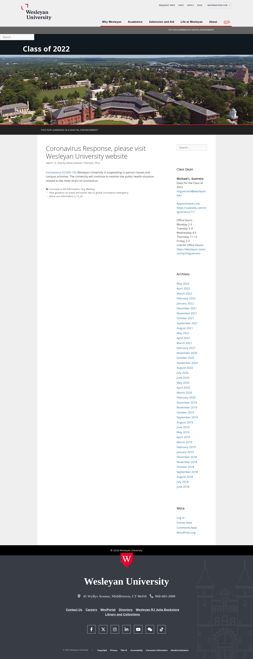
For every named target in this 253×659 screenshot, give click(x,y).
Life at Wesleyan (192, 21)
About (213, 21)
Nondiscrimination (179, 650)
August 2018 (185, 477)
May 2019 (183, 432)
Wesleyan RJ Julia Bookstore (157, 609)
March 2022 (184, 293)
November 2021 (187, 313)
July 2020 (183, 373)
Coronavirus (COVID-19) (61, 172)
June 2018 (183, 487)
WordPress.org (186, 532)
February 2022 (186, 298)
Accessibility (136, 650)
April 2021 (183, 338)
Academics (135, 21)
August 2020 (185, 368)
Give (199, 5)
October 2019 (185, 412)
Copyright (102, 650)
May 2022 (183, 283)
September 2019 (187, 417)
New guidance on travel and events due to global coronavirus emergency (88, 192)
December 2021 (187, 308)
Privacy (113, 650)
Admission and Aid (161, 21)
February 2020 (186, 397)
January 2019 (185, 452)
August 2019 (185, 422)
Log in (180, 518)
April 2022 (183, 288)
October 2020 (185, 358)
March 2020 (184, 392)
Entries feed (184, 522)
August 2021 (185, 328)
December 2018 (187, 457)
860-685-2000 (165, 596)
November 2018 (187, 462)
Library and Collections (122, 614)
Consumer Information (157, 650)
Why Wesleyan (111, 21)
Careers (91, 609)
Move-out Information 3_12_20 (66, 196)
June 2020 (183, 377)
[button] (227, 22)
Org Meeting (88, 189)
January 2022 (185, 303)
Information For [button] (218, 5)
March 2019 (184, 442)
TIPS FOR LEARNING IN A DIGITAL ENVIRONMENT (191, 29)
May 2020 (183, 383)
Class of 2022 (46, 49)
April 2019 (183, 437)
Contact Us (74, 609)
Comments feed (187, 527)
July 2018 (183, 482)
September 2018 (187, 472)
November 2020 (187, 353)
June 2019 (183, 427)
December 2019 (187, 402)
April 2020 (183, 387)
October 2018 (185, 467)
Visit (181, 5)
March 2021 (184, 343)
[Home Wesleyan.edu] (126, 560)
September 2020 (187, 363)
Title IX (123, 650)
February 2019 (186, 447)
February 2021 (186, 348)
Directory (126, 609)
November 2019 (187, 407)
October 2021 (185, 318)
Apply (190, 5)
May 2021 (183, 333)
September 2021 (187, 323)
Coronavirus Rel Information (64, 189)
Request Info (167, 5)
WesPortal (107, 609)
